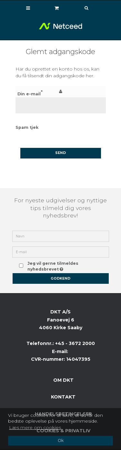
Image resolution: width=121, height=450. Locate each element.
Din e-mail (29, 93)
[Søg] (81, 8)
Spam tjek (26, 127)
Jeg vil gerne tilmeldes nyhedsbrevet (64, 266)
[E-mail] (60, 251)
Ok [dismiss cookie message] (61, 440)
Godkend (60, 278)
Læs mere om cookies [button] (35, 427)
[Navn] (60, 236)
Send (60, 153)
